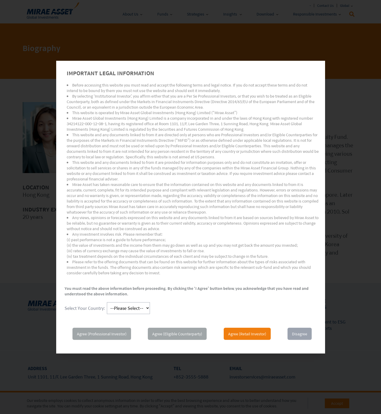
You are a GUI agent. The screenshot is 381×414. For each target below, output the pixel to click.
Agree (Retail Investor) (247, 334)
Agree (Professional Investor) (102, 334)
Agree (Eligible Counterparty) (177, 334)
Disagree (299, 334)
